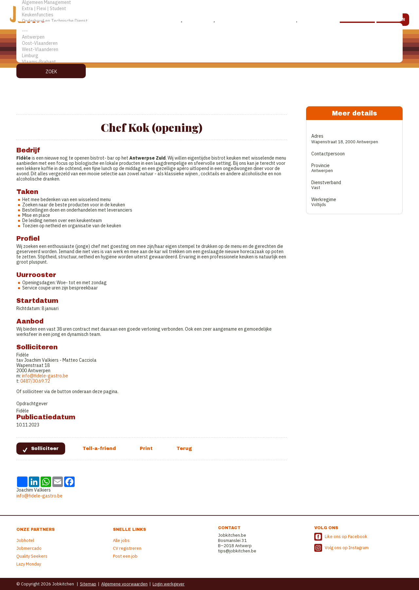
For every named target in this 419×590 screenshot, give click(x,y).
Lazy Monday (28, 564)
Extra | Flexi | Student (209, 9)
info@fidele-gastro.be (45, 376)
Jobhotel (25, 540)
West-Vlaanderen (209, 49)
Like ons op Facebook (346, 536)
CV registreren (127, 548)
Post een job (125, 556)
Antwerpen (209, 37)
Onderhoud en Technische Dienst (209, 21)
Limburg (209, 56)
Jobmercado (29, 548)
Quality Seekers (31, 556)
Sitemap (88, 584)
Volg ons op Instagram (347, 547)
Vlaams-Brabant (209, 62)
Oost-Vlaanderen (209, 43)
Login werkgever (169, 584)
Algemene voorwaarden (124, 584)
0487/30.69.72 (34, 381)
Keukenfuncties (209, 15)
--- (209, 31)
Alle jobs (121, 540)
